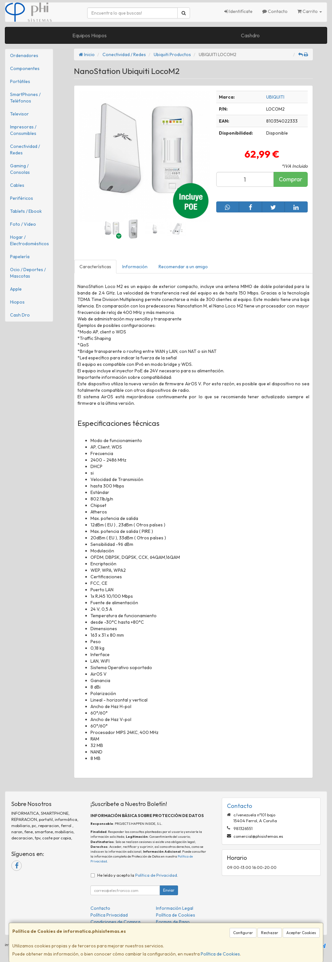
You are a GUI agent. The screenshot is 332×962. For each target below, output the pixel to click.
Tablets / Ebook (26, 211)
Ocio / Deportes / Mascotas (28, 273)
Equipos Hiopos (89, 35)
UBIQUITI (275, 97)
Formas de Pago (173, 922)
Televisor (19, 114)
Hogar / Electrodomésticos (29, 240)
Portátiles (20, 81)
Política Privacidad (109, 915)
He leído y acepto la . (137, 875)
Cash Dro (20, 315)
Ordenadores (24, 55)
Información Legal (174, 908)
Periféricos (21, 198)
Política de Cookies (220, 954)
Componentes (25, 68)
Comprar (290, 179)
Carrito (309, 11)
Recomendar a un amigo (183, 267)
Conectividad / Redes (25, 149)
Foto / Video (23, 224)
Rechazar (269, 932)
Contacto (275, 11)
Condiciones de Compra (115, 922)
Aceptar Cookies (301, 932)
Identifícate (238, 11)
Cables (17, 185)
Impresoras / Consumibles (23, 130)
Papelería (20, 256)
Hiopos (17, 302)
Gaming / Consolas (20, 169)
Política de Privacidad (156, 875)
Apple (16, 289)
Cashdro (250, 35)
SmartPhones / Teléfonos (25, 97)
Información (135, 267)
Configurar (243, 932)
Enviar (168, 890)
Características (95, 267)
